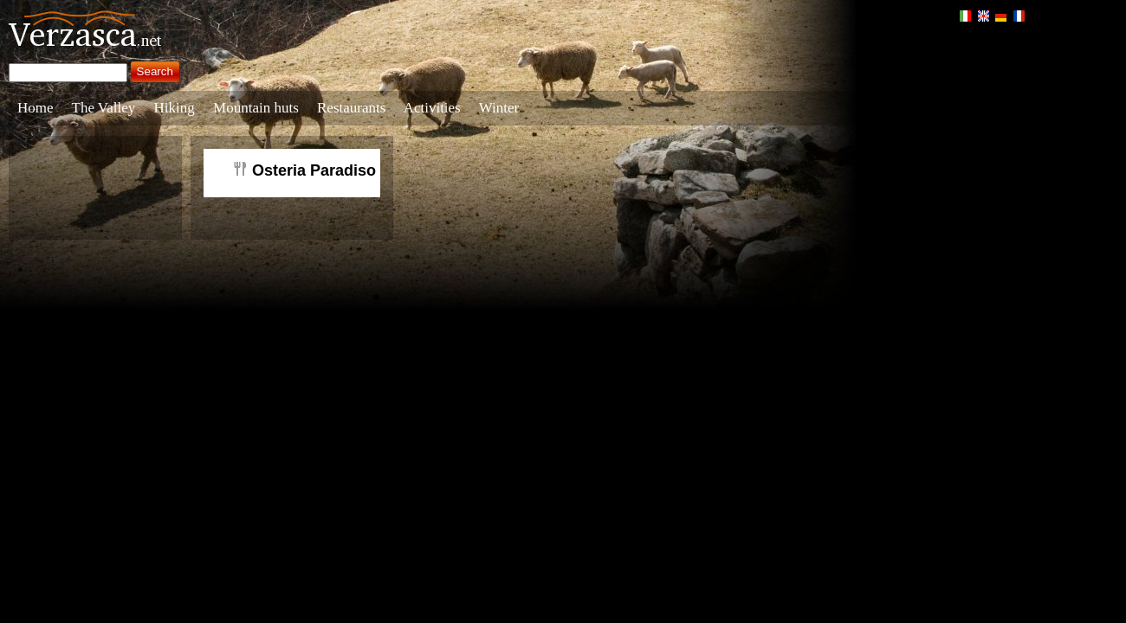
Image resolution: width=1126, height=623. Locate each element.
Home (35, 108)
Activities (432, 108)
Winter (499, 108)
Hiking (174, 108)
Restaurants (351, 108)
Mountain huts (256, 108)
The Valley (104, 108)
